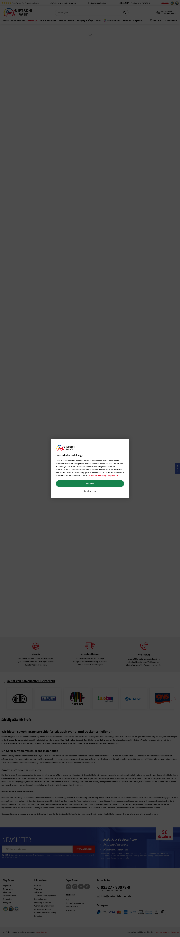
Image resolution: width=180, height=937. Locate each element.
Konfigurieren (90, 491)
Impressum (113, 475)
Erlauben (90, 483)
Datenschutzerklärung (97, 475)
